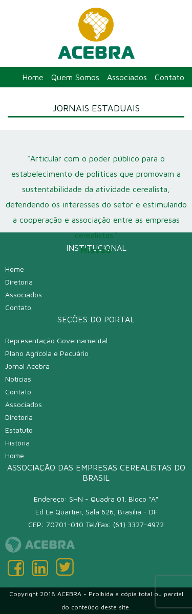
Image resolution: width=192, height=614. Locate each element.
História (17, 442)
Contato (169, 77)
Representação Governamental (56, 340)
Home (33, 77)
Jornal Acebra (27, 366)
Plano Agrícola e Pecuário (47, 353)
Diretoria (19, 281)
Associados (127, 77)
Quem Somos (75, 77)
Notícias (18, 378)
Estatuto (19, 430)
